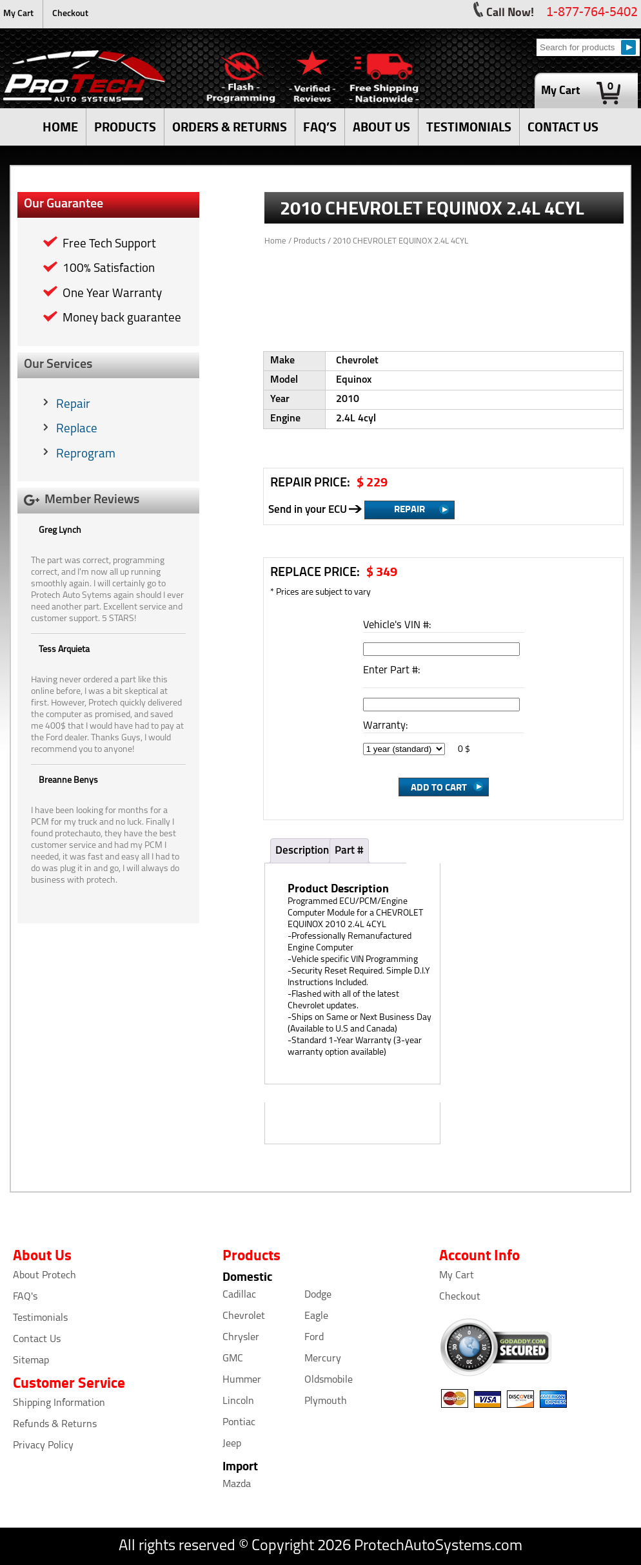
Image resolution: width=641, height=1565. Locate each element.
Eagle (316, 1316)
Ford (314, 1337)
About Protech (44, 1276)
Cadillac (239, 1295)
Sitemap (31, 1361)
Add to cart (439, 787)
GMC (232, 1359)
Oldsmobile (328, 1380)
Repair (73, 405)
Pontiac (238, 1422)
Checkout (70, 14)
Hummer (241, 1380)
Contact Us (37, 1339)
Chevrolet (243, 1316)
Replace (76, 429)
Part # (349, 850)
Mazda (236, 1484)
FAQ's (25, 1297)
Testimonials (40, 1318)
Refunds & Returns (55, 1424)
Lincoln (238, 1401)
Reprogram (85, 454)
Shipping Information (59, 1403)
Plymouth (325, 1401)
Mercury (322, 1359)
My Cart (18, 14)
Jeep (231, 1444)
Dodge (317, 1295)
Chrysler (240, 1337)
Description (302, 850)
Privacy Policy (43, 1446)
